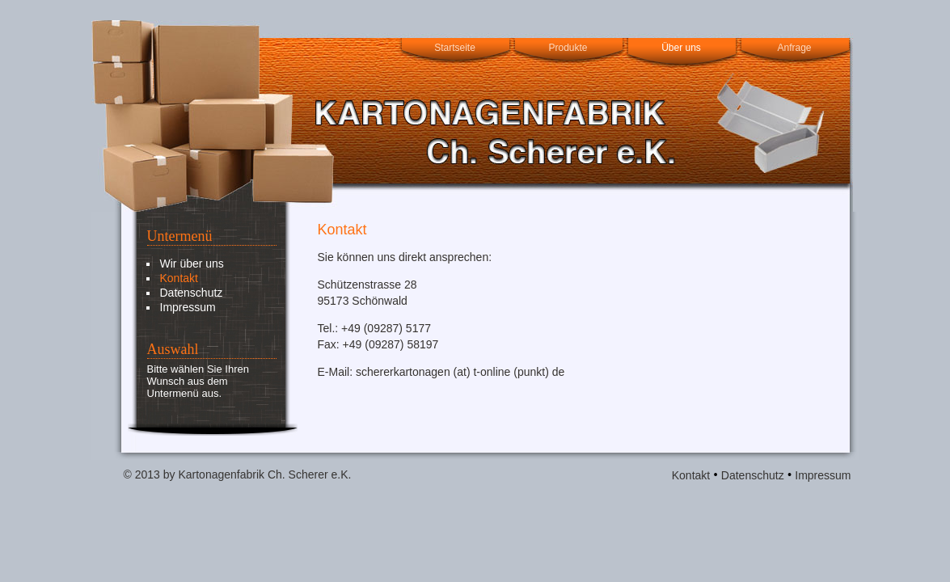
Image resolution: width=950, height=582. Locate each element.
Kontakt (179, 278)
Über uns (681, 47)
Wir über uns (192, 263)
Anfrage (794, 47)
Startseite (454, 47)
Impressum (188, 307)
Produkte (567, 47)
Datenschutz (191, 292)
